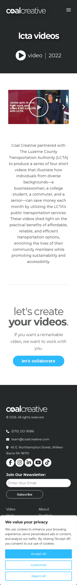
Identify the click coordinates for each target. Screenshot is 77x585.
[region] (38, 550)
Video (10, 509)
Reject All (38, 576)
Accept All (38, 554)
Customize (38, 565)
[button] (13, 107)
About (44, 509)
